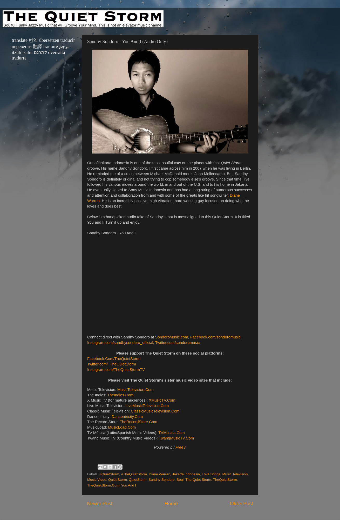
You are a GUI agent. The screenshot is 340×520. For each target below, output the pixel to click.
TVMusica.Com (171, 433)
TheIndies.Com (120, 395)
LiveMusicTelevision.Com (147, 406)
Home (171, 503)
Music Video (96, 480)
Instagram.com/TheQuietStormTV (116, 370)
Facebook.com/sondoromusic (215, 337)
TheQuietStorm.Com (103, 485)
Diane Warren (159, 474)
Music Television (235, 474)
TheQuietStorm (225, 480)
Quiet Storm (117, 480)
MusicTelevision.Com (135, 390)
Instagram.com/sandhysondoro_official (120, 343)
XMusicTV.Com (162, 400)
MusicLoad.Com (122, 427)
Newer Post (99, 503)
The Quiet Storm (198, 480)
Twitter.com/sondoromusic (177, 343)
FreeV (180, 447)
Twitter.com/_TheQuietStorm (111, 364)
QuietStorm (137, 480)
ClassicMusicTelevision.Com (155, 411)
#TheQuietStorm (134, 474)
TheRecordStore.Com (138, 422)
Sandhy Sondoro (161, 480)
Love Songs (211, 474)
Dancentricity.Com (127, 417)
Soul (179, 480)
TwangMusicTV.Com (176, 438)
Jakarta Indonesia (186, 474)
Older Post (241, 503)
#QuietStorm (109, 474)
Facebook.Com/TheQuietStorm (113, 359)
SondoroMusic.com (171, 337)
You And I (128, 485)
